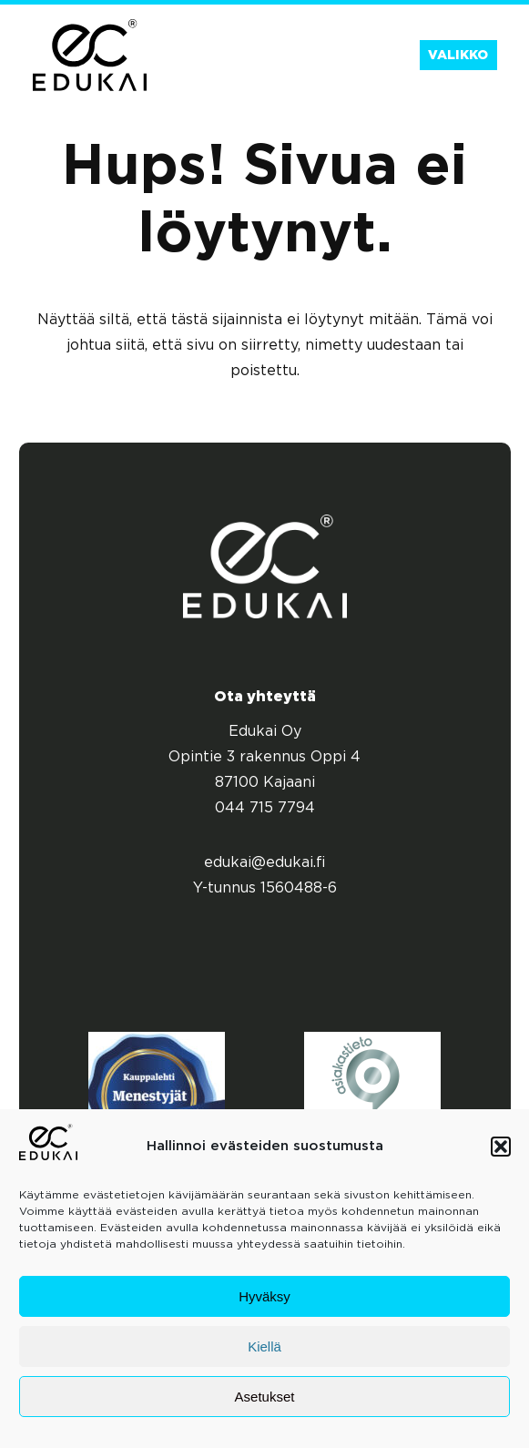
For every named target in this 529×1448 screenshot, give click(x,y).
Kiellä (264, 1346)
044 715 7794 (265, 808)
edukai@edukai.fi (265, 863)
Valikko (458, 55)
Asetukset (265, 1396)
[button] (501, 1146)
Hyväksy (264, 1296)
